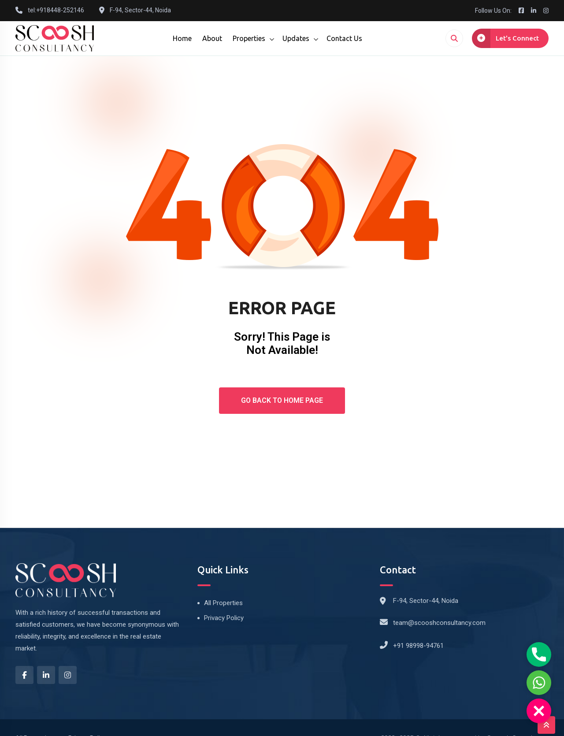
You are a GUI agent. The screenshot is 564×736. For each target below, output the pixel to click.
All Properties (223, 603)
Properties (249, 38)
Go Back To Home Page (282, 400)
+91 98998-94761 (418, 646)
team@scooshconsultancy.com (439, 623)
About (212, 38)
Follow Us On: (493, 10)
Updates (295, 38)
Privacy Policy (224, 618)
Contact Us (344, 38)
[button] (539, 711)
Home (182, 38)
